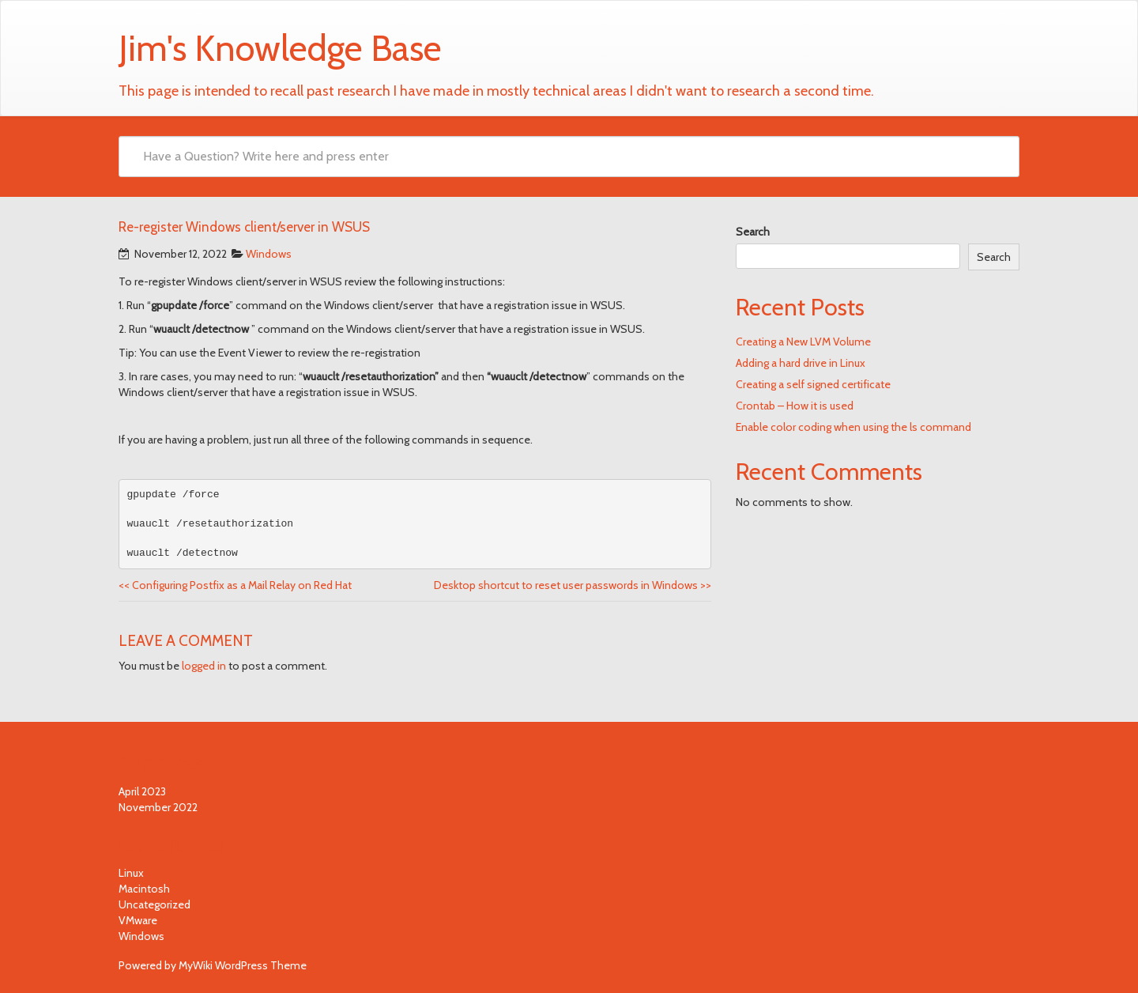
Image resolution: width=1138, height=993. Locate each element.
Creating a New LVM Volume (803, 341)
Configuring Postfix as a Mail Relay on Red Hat (235, 585)
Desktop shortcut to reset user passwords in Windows (572, 585)
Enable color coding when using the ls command (853, 427)
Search (753, 232)
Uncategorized (154, 904)
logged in (204, 666)
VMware (138, 920)
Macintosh (144, 889)
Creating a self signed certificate (813, 384)
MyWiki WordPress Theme (243, 965)
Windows (269, 254)
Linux (131, 873)
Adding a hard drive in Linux (800, 363)
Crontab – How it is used (795, 405)
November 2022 (158, 807)
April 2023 (142, 791)
